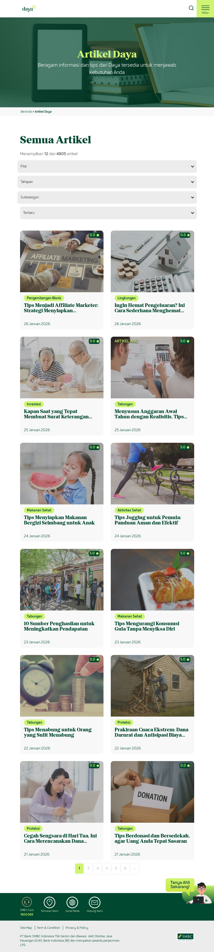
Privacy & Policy (77, 928)
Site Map (26, 928)
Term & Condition (48, 928)
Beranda (26, 111)
